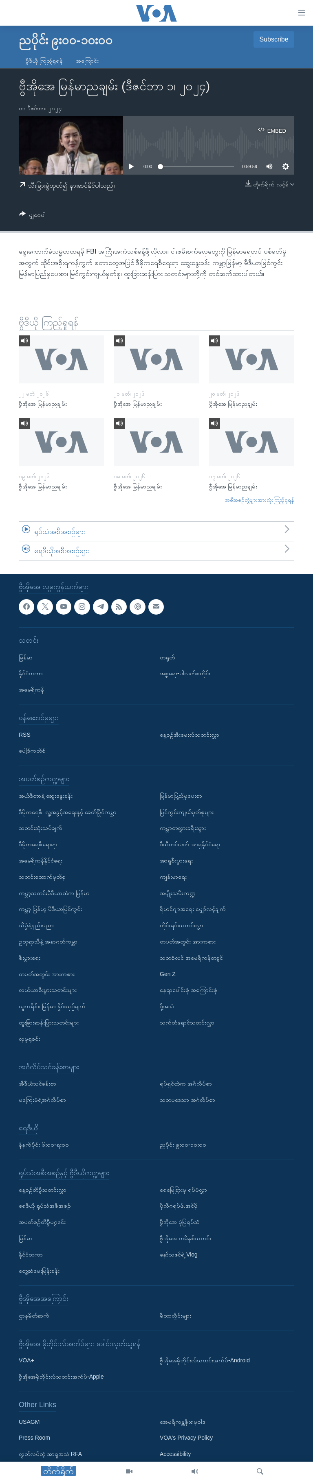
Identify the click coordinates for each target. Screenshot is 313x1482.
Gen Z (168, 973)
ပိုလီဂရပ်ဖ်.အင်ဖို (179, 1205)
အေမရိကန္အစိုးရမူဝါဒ (182, 1421)
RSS (25, 734)
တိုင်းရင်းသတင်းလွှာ (181, 925)
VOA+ (26, 1360)
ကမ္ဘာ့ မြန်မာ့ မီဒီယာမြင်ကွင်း (50, 909)
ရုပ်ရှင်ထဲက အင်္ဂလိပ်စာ (186, 1083)
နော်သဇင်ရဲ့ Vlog (179, 1254)
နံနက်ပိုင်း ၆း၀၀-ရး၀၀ (44, 1144)
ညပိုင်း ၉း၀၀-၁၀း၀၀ (183, 1144)
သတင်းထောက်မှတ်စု (42, 876)
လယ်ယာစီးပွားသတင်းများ (48, 990)
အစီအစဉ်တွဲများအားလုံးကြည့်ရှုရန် (259, 500)
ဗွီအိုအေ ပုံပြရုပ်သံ (180, 1222)
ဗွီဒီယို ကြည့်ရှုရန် (44, 60)
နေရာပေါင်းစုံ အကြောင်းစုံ (188, 990)
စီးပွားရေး (29, 957)
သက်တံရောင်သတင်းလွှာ (187, 1022)
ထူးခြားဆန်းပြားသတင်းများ (49, 1022)
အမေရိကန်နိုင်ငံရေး (40, 860)
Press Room (34, 1437)
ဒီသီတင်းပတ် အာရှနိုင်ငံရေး (190, 844)
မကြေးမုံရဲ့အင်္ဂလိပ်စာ (42, 1100)
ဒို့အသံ (167, 1006)
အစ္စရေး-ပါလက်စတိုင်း (185, 673)
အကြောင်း (87, 60)
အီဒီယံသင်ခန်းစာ (37, 1083)
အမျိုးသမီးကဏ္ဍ (178, 892)
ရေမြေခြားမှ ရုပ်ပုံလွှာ (183, 1189)
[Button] (32, 216)
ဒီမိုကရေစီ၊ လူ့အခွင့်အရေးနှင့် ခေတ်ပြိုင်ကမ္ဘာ (68, 811)
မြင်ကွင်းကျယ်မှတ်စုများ (187, 811)
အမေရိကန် (31, 689)
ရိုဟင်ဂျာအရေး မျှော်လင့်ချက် (193, 909)
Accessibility (175, 1454)
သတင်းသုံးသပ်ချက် (40, 828)
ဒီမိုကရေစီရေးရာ (38, 844)
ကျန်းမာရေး (173, 876)
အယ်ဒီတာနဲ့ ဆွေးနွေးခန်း (46, 795)
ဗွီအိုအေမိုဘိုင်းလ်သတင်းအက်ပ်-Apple (61, 1376)
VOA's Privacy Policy (186, 1437)
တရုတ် (167, 657)
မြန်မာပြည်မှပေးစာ (181, 795)
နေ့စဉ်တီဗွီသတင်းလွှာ (42, 1189)
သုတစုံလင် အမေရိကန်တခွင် (191, 957)
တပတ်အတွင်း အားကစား (47, 973)
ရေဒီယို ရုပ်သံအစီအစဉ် (45, 1205)
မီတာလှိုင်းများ (175, 1315)
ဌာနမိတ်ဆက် (34, 1315)
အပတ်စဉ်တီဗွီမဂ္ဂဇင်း (42, 1222)
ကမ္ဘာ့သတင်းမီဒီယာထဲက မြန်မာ (54, 892)
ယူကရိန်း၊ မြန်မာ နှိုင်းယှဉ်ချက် (52, 1006)
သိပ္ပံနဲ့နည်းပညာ (36, 925)
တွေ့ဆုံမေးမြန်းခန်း (39, 1270)
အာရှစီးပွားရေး (176, 860)
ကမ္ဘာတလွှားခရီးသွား (183, 828)
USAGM (29, 1421)
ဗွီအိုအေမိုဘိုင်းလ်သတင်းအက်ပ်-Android (205, 1360)
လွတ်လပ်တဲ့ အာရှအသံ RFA (50, 1454)
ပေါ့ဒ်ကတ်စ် (32, 750)
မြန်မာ (26, 657)
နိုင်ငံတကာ (31, 673)
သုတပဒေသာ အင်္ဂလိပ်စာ (187, 1100)
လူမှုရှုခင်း (29, 1038)
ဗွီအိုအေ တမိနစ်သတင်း (185, 1238)
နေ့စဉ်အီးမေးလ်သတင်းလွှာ (189, 734)
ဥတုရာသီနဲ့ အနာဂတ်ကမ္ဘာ (48, 941)
